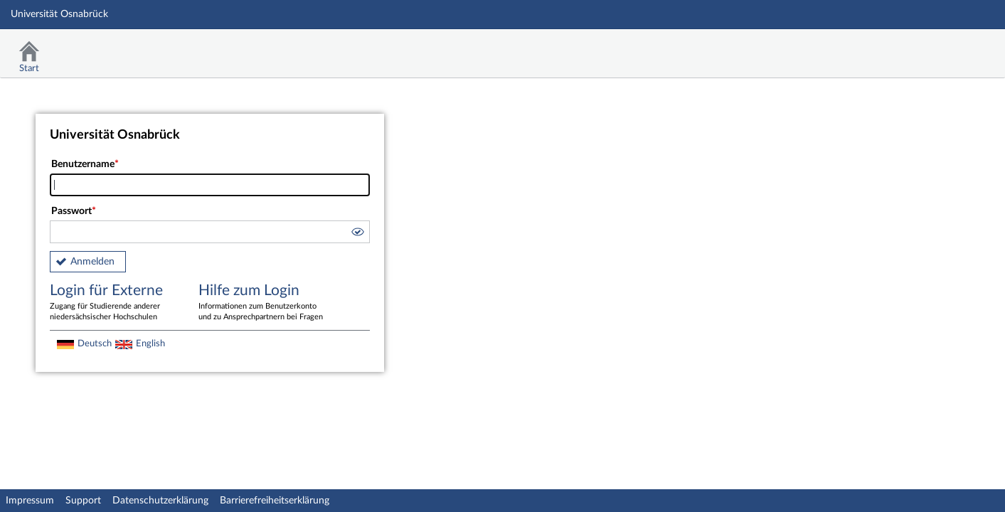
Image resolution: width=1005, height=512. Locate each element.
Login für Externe (114, 303)
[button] (357, 234)
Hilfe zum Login (262, 303)
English (150, 343)
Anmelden (92, 262)
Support (83, 501)
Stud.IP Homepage (950, 48)
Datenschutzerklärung (160, 501)
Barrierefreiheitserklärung (274, 501)
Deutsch (95, 343)
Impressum (30, 501)
